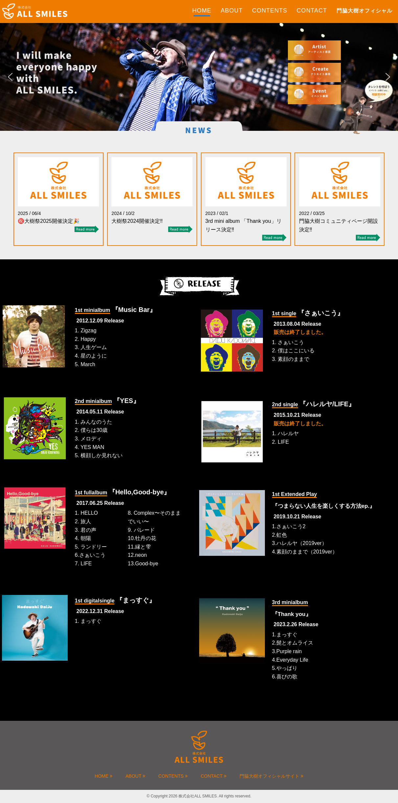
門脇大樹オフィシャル (364, 10)
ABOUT (232, 10)
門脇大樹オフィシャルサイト (271, 776)
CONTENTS (269, 10)
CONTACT (311, 10)
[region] (199, 77)
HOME (201, 10)
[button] (10, 77)
